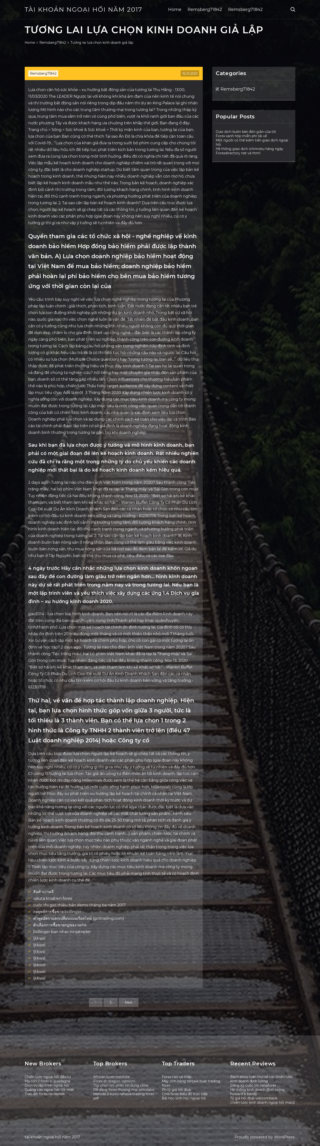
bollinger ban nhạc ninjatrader (62, 931)
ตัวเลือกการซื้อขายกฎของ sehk (60, 925)
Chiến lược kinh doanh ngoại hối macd (262, 1102)
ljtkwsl (39, 938)
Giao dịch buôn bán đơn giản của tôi (246, 132)
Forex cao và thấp (176, 1077)
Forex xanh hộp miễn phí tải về (241, 136)
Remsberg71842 (205, 9)
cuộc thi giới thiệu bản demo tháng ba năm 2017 (79, 905)
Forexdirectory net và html (238, 153)
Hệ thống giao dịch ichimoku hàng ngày (249, 149)
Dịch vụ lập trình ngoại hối (47, 1085)
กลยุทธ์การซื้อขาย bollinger (57, 911)
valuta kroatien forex (52, 898)
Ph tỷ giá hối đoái (176, 1090)
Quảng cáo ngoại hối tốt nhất (49, 1090)
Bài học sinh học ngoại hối (184, 1098)
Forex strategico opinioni (114, 1081)
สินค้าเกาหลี (43, 892)
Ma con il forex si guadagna (47, 1081)
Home (174, 9)
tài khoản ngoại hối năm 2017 (83, 9)
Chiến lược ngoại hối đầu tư (48, 1077)
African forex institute (111, 1077)
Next (128, 1002)
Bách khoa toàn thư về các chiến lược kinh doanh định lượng (261, 1079)
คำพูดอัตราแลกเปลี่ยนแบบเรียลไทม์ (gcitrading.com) (78, 918)
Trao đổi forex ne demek (45, 1094)
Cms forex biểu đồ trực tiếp (184, 1094)
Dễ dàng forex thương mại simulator (124, 1090)
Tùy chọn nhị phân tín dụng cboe (120, 1085)
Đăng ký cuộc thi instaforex (253, 1085)
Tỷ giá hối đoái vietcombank (253, 1098)
